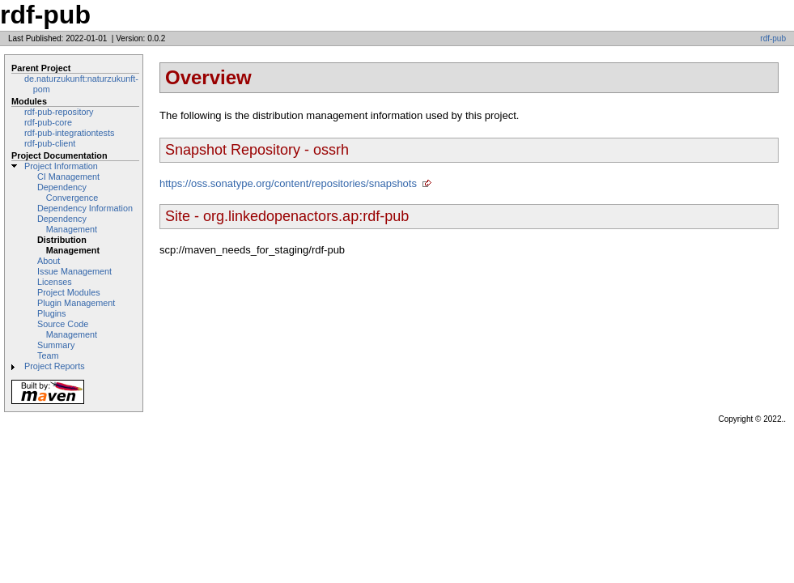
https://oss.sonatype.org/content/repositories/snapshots (288, 183)
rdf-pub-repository (58, 112)
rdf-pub (773, 38)
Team (47, 355)
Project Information (61, 166)
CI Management (68, 176)
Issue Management (74, 271)
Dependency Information (85, 208)
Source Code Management (67, 329)
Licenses (54, 282)
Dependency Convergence (67, 192)
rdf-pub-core (48, 122)
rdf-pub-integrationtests (69, 133)
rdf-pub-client (49, 143)
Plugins (51, 313)
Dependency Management (67, 224)
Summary (55, 345)
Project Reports (54, 366)
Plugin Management (76, 303)
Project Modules (68, 292)
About (48, 261)
